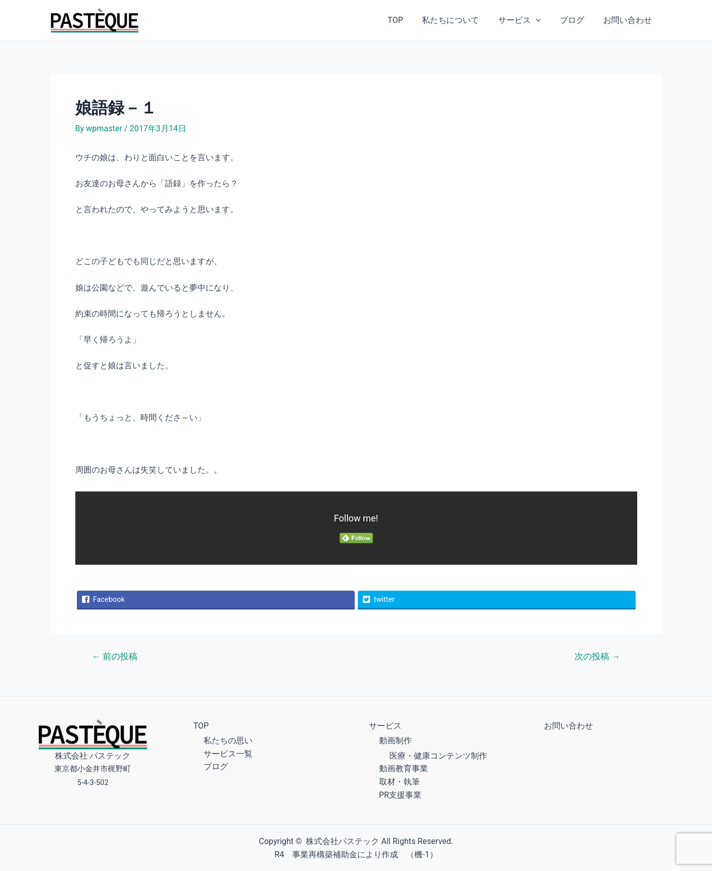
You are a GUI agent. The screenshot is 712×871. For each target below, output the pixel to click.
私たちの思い (228, 740)
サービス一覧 (228, 754)
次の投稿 (597, 656)
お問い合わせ (629, 20)
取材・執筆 (399, 782)
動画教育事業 (403, 768)
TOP (407, 20)
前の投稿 (114, 656)
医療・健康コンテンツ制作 (438, 756)
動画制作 (395, 740)
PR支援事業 (400, 795)
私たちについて (460, 20)
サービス (526, 20)
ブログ (576, 20)
